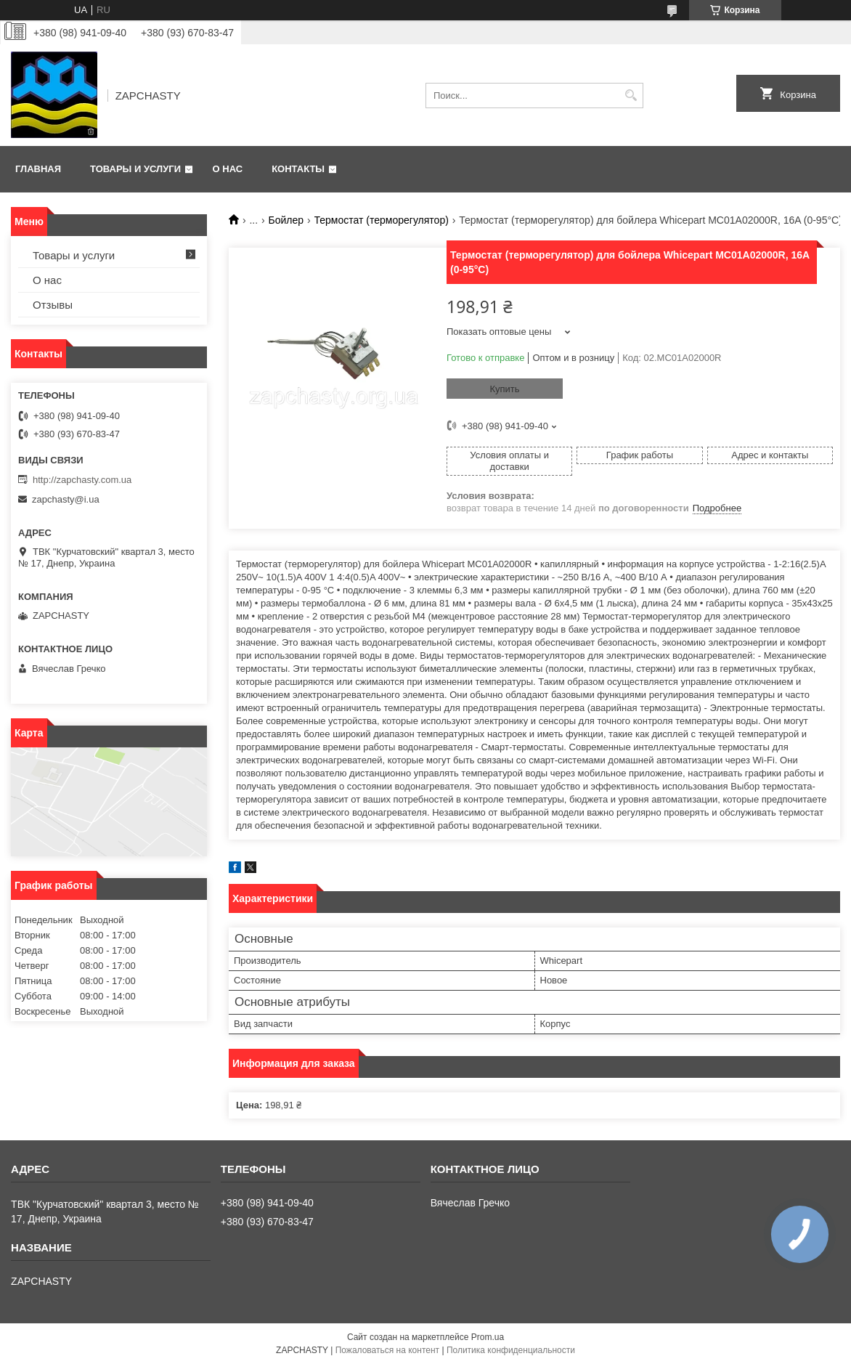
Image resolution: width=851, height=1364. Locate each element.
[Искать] (630, 95)
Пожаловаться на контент (387, 1350)
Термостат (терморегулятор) (381, 220)
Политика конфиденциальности (511, 1350)
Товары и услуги (135, 168)
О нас (228, 168)
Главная (38, 168)
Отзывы (53, 305)
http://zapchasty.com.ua (82, 479)
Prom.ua (487, 1337)
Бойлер (286, 220)
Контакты (298, 168)
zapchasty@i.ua (65, 499)
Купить (504, 388)
